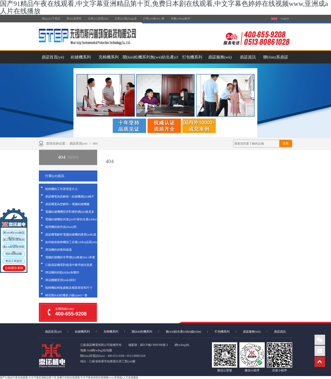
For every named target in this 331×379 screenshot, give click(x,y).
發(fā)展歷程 (73, 18)
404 (95, 143)
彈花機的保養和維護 (58, 249)
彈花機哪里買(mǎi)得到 (60, 280)
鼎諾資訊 (248, 57)
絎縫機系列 (81, 57)
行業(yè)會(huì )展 (153, 18)
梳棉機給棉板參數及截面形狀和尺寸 (68, 287)
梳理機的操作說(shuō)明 (60, 227)
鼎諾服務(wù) (220, 57)
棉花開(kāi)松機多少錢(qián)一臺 (66, 295)
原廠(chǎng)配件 (180, 18)
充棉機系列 (109, 57)
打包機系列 (192, 57)
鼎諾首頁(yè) (53, 57)
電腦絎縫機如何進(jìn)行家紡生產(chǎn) (71, 219)
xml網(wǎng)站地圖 (99, 350)
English (285, 18)
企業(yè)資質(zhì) (98, 18)
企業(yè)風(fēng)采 (126, 18)
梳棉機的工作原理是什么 (61, 189)
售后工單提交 (13, 261)
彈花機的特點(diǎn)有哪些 (62, 272)
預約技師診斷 (13, 254)
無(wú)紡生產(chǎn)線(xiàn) (164, 57)
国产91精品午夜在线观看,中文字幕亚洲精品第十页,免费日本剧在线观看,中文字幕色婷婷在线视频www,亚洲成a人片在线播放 (69, 377)
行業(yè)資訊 (54, 176)
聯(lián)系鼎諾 (275, 57)
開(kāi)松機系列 (136, 57)
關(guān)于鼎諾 (51, 18)
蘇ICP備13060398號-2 (154, 345)
